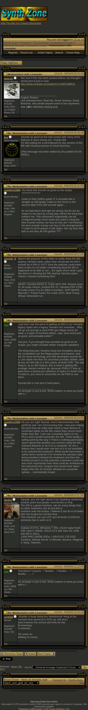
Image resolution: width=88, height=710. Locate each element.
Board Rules (11, 679)
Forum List (26, 52)
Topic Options (11, 62)
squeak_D (10, 258)
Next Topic (46, 653)
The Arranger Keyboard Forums (53, 42)
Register (13, 52)
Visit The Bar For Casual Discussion (21, 23)
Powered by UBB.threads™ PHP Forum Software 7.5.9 (44, 709)
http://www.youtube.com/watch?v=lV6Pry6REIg (48, 83)
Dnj (6, 137)
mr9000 (8, 617)
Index (30, 653)
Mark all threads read (34, 679)
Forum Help (73, 52)
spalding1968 (12, 190)
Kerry (2, 669)
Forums (25, 42)
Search (59, 52)
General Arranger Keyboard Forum (25, 45)
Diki (20, 666)
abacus (8, 78)
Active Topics (45, 52)
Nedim (8, 500)
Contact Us (59, 679)
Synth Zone (11, 42)
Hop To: (28, 667)
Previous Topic (12, 653)
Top (5, 116)
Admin (14, 666)
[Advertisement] (68, 15)
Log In (79, 39)
